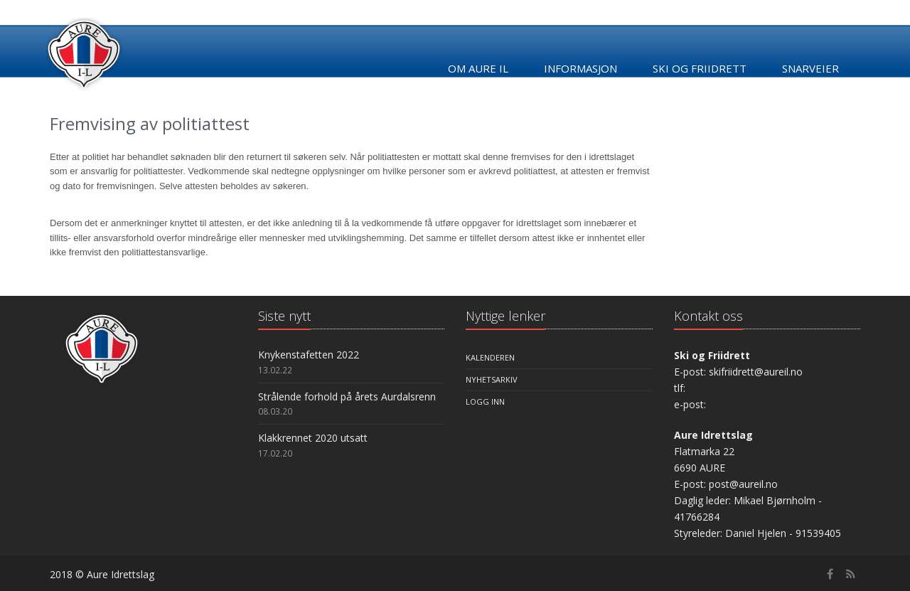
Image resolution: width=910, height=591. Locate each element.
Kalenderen (490, 357)
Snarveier (810, 68)
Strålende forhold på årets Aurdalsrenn (347, 396)
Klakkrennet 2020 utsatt (313, 437)
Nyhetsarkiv (492, 379)
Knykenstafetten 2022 (308, 354)
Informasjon (580, 68)
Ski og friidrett (699, 68)
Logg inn (485, 401)
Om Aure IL (478, 68)
